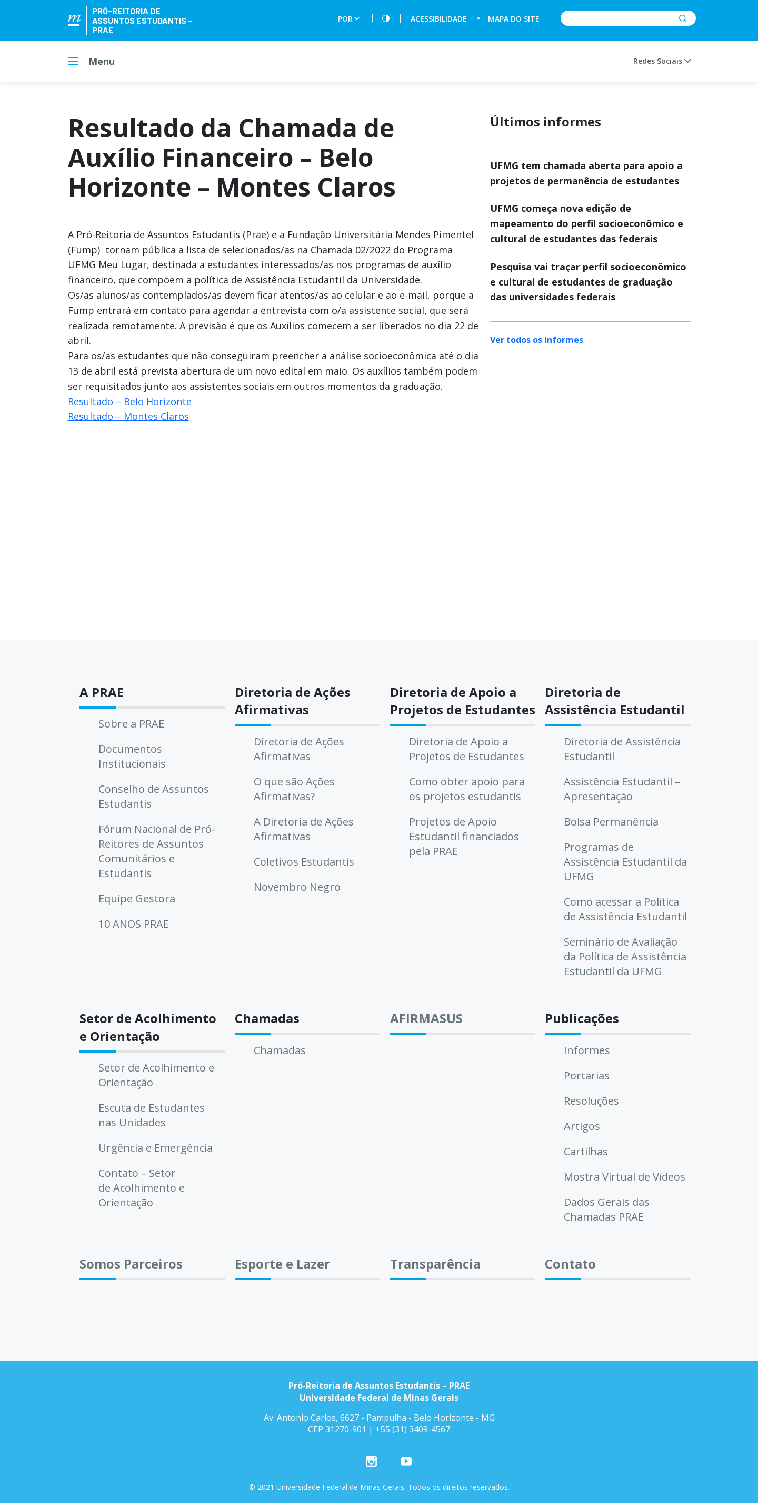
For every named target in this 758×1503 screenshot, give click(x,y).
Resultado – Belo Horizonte (130, 401)
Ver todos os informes (536, 340)
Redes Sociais (662, 61)
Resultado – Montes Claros (128, 416)
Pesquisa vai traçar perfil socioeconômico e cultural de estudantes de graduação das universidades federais (588, 281)
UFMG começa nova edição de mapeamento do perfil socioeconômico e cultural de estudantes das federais (586, 223)
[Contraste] (386, 19)
